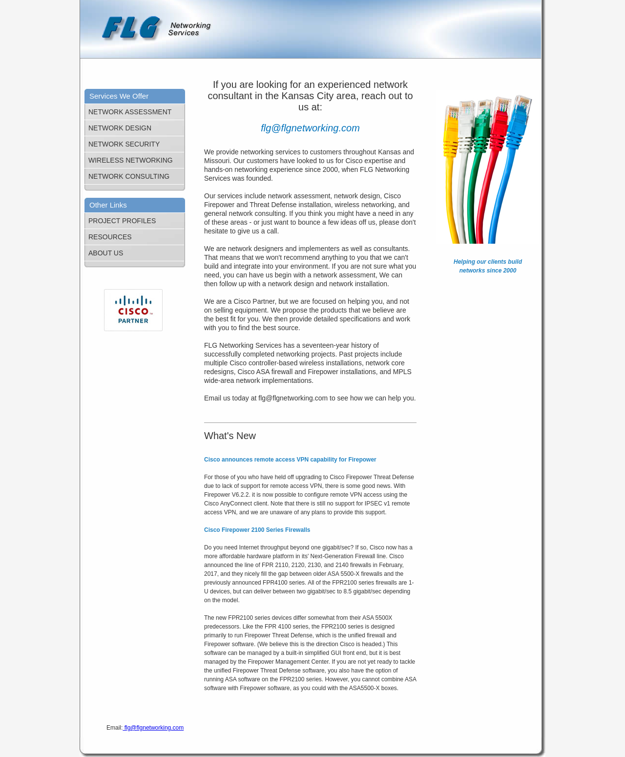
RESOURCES (110, 237)
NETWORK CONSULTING (128, 176)
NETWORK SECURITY (124, 144)
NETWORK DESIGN (119, 128)
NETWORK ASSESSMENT (129, 112)
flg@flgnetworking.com (153, 727)
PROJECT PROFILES (122, 221)
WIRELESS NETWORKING (130, 160)
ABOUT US (105, 253)
